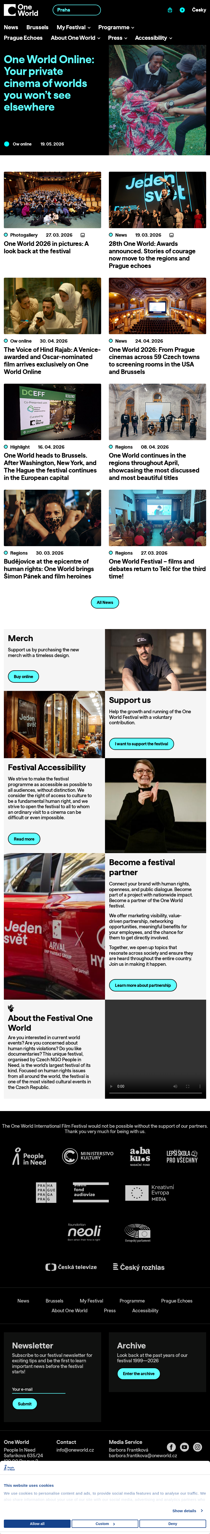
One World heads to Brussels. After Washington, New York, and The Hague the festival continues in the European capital (50, 466)
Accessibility (151, 37)
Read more (24, 839)
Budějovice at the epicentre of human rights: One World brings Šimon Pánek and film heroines (49, 569)
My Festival (71, 27)
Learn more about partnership (143, 985)
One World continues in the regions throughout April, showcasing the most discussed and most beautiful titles (154, 466)
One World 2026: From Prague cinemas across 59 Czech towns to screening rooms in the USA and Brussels (154, 360)
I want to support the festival (141, 743)
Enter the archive (139, 1373)
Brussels (37, 27)
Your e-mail (23, 1381)
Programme (113, 27)
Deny (172, 1524)
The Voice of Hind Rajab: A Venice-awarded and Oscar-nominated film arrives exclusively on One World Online (52, 360)
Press (115, 37)
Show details (184, 1511)
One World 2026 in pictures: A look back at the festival (46, 247)
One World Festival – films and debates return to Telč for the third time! (157, 569)
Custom (105, 1524)
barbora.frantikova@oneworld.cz (143, 1455)
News (11, 27)
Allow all (37, 1524)
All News (105, 602)
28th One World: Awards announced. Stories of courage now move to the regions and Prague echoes (152, 254)
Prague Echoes (23, 37)
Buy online (23, 676)
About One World (73, 37)
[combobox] (77, 10)
